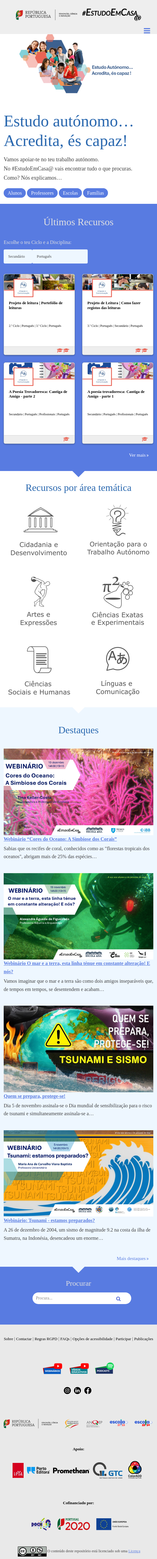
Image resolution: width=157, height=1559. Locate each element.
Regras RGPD (46, 1339)
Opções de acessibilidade (93, 1339)
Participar (123, 1339)
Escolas (70, 193)
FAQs (65, 1339)
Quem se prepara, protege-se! (34, 1096)
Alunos (15, 193)
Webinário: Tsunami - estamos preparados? (49, 1220)
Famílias (95, 193)
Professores (42, 193)
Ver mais (137, 455)
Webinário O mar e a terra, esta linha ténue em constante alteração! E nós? (77, 967)
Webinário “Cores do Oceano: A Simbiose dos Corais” (60, 839)
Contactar (24, 1339)
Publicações (143, 1339)
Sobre (8, 1339)
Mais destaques (131, 1258)
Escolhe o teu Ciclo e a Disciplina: (37, 242)
